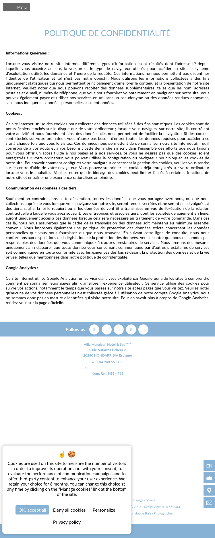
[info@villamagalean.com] (209, 502)
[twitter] (107, 328)
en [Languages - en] (209, 465)
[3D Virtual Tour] (209, 477)
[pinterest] (119, 328)
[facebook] (94, 328)
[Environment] (209, 490)
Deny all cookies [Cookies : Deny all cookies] (69, 509)
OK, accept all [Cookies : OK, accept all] (32, 509)
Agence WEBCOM (167, 506)
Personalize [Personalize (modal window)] (103, 509)
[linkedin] (143, 328)
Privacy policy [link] (67, 522)
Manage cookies (144, 500)
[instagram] (131, 328)
